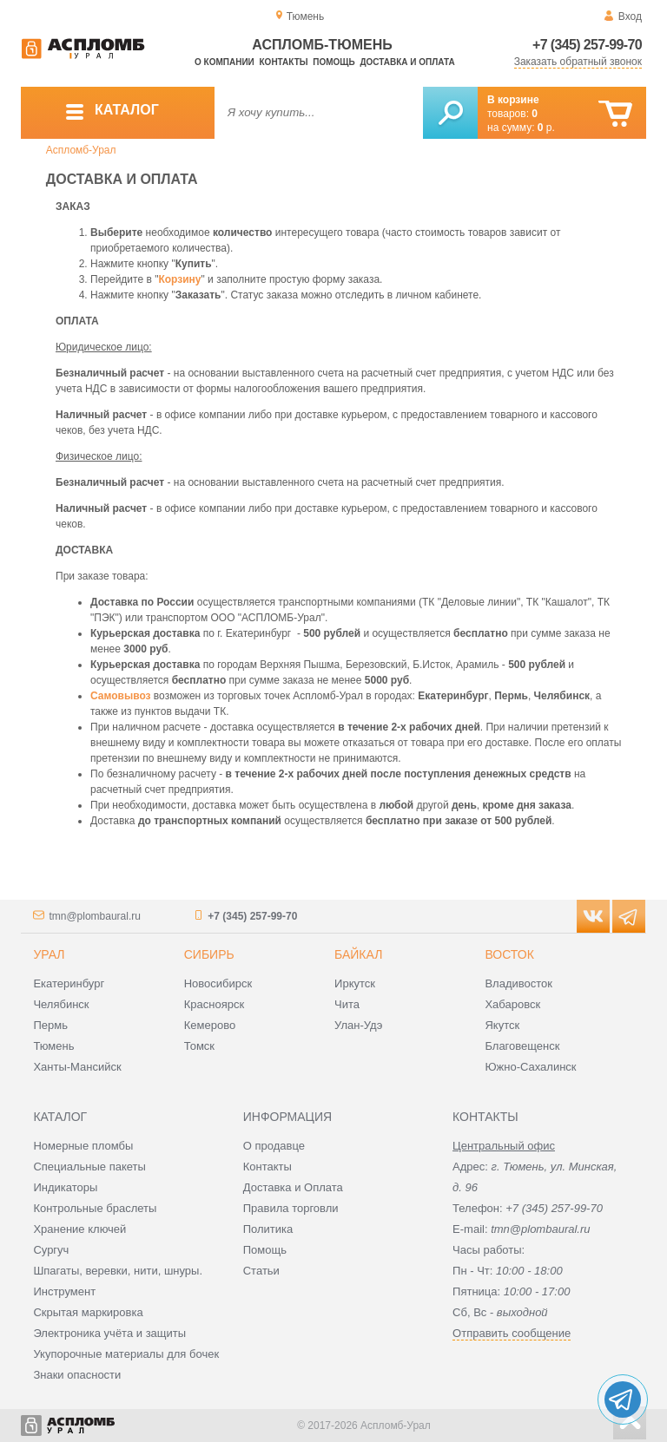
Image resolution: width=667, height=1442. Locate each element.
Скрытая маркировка (87, 1312)
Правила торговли (291, 1208)
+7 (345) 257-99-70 (587, 44)
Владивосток (518, 983)
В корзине (513, 100)
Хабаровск (512, 1004)
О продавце (274, 1145)
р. (546, 127)
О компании (224, 62)
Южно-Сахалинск (530, 1066)
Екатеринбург (68, 983)
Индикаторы (65, 1187)
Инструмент (64, 1291)
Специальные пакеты (89, 1166)
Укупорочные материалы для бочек (126, 1353)
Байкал (358, 954)
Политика (268, 1229)
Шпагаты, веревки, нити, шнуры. (117, 1270)
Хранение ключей (79, 1229)
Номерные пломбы (83, 1145)
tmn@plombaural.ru (95, 916)
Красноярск (214, 1004)
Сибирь (209, 954)
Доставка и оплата (407, 62)
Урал (48, 954)
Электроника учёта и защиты (109, 1333)
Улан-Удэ (358, 1025)
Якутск (502, 1025)
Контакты (284, 62)
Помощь (333, 62)
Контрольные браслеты (94, 1208)
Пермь (50, 1025)
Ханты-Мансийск (77, 1066)
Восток (509, 954)
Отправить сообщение (511, 1333)
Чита (347, 1004)
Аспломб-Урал (81, 150)
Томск (199, 1045)
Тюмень (53, 1045)
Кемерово (209, 1025)
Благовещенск (522, 1045)
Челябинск (61, 1004)
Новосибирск (218, 983)
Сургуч (51, 1249)
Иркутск (354, 983)
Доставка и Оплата (293, 1187)
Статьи (261, 1270)
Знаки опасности (77, 1374)
